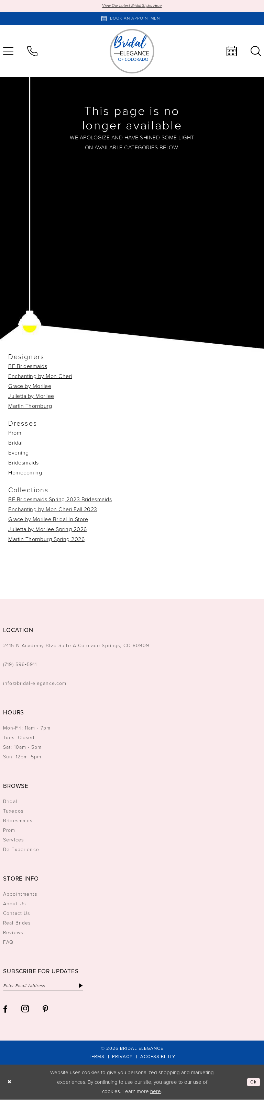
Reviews (13, 933)
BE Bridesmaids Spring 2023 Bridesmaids (60, 500)
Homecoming (25, 474)
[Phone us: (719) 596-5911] (32, 52)
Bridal (15, 444)
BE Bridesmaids (27, 367)
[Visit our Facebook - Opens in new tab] (5, 1011)
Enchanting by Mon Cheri (40, 377)
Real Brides (17, 924)
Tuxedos (13, 812)
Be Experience (21, 850)
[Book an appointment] (132, 19)
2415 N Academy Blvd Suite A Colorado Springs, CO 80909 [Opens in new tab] (76, 646)
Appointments (20, 895)
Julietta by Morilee (31, 397)
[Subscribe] (95, 987)
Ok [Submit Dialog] (253, 1084)
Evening (18, 454)
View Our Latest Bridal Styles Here (132, 6)
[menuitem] (32, 52)
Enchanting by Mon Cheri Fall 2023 (52, 510)
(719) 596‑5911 (20, 665)
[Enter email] (50, 987)
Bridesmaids (23, 464)
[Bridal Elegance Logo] (132, 52)
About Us (14, 904)
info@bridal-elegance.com (35, 684)
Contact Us (16, 914)
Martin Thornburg (30, 407)
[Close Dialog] (10, 1085)
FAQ (8, 943)
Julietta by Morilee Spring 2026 (47, 530)
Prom (14, 434)
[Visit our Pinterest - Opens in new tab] (45, 1011)
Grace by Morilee (29, 387)
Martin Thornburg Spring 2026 (46, 540)
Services (13, 841)
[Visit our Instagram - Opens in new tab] (25, 1011)
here (155, 1094)
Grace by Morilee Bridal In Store (48, 520)
